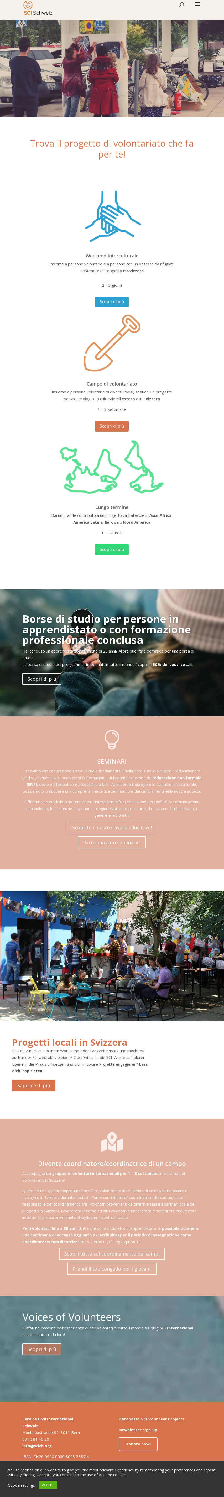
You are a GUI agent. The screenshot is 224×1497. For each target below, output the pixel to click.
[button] (197, 7)
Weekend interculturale (112, 255)
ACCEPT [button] (48, 1485)
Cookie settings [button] (21, 1485)
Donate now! (138, 1444)
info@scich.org (37, 1445)
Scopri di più (112, 302)
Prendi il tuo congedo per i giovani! (112, 1269)
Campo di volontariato (112, 384)
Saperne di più (33, 1085)
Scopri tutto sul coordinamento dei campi (112, 1254)
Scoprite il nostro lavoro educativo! (112, 827)
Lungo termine (111, 507)
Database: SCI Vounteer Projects (152, 1419)
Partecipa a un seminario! (112, 842)
